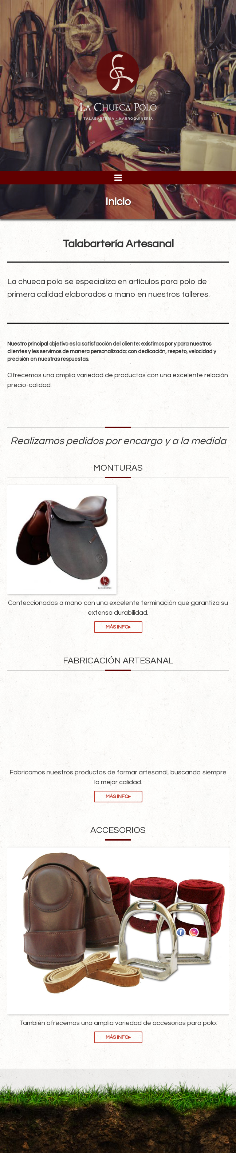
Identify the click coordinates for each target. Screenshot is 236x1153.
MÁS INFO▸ (118, 627)
